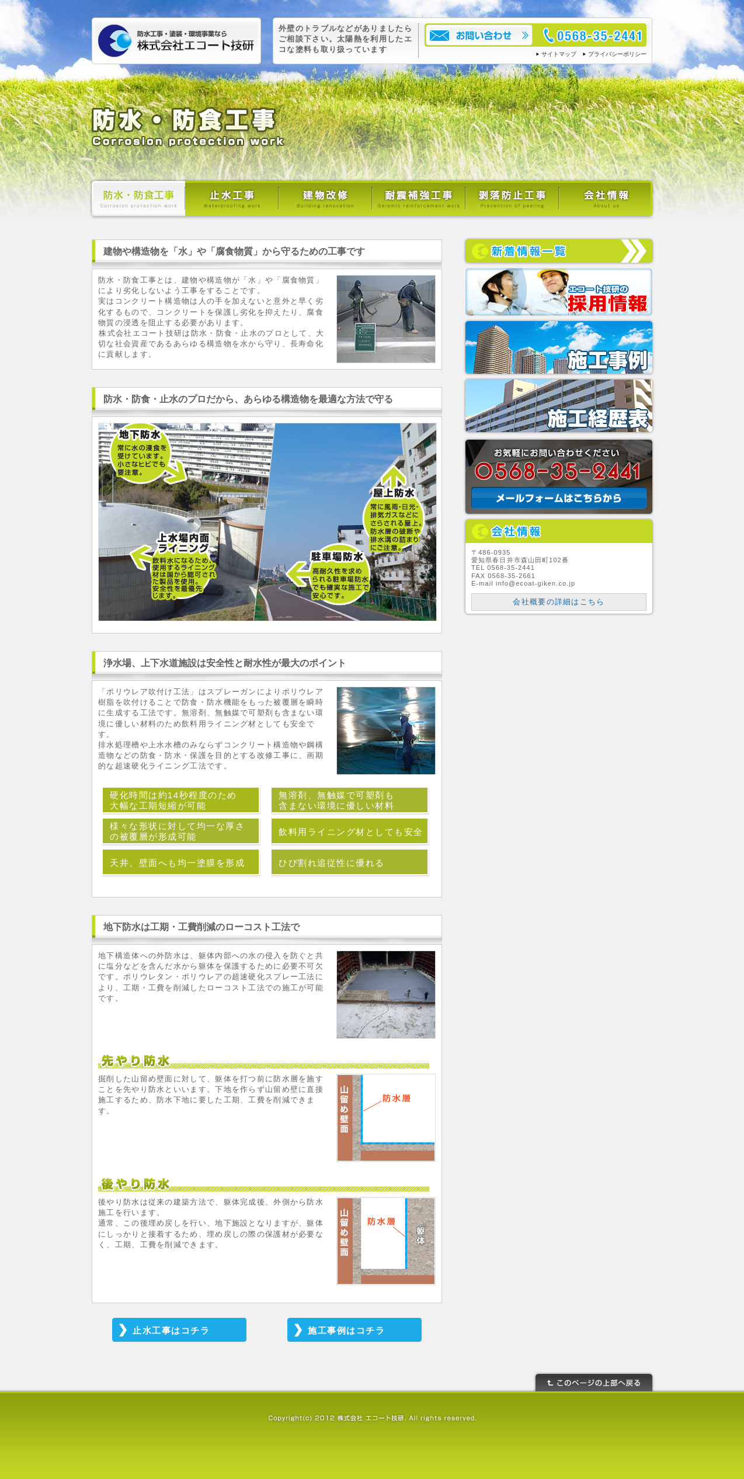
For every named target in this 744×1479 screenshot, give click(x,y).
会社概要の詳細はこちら (558, 601)
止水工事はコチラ (171, 1330)
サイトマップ (558, 54)
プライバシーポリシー (617, 54)
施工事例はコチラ (346, 1330)
